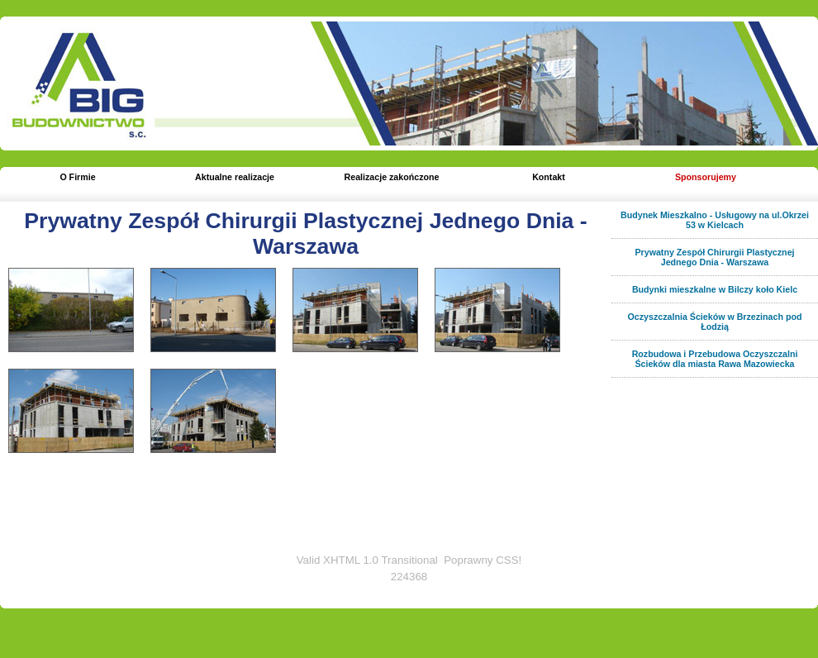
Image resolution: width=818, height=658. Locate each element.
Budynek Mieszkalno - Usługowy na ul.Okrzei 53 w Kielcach (715, 220)
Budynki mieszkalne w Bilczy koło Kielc (714, 289)
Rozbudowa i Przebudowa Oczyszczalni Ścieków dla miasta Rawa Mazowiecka (715, 359)
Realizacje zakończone (392, 177)
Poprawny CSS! (482, 560)
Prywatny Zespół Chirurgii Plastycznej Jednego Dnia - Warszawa (305, 233)
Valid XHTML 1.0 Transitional (367, 560)
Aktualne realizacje (234, 177)
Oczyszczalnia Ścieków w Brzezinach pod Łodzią (715, 321)
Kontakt (548, 177)
